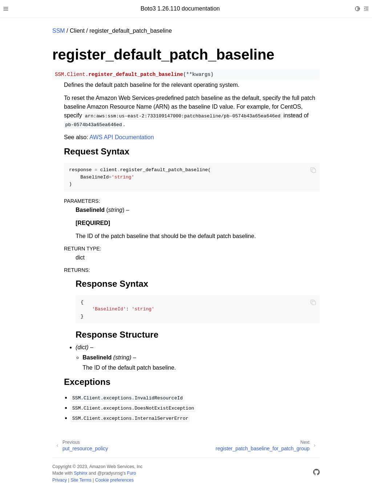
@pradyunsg (110, 473)
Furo (131, 473)
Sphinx (80, 473)
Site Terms (81, 480)
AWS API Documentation (121, 137)
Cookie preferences (114, 480)
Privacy (59, 480)
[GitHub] (316, 473)
